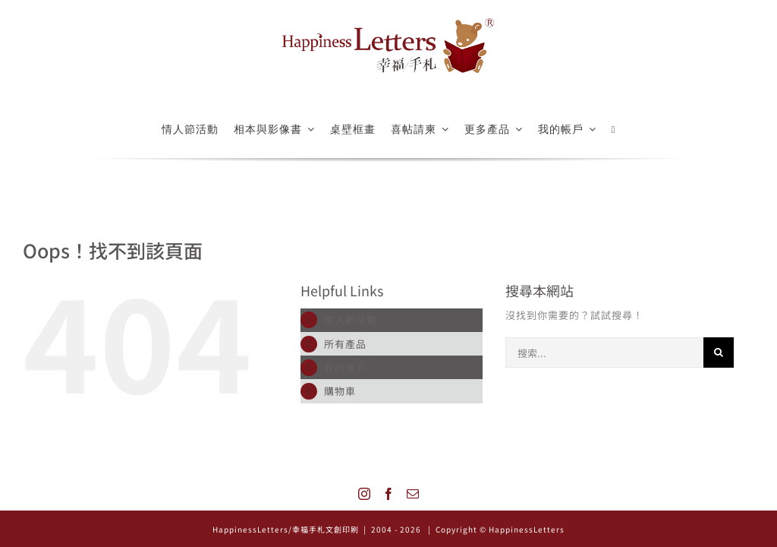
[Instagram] (364, 494)
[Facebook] (388, 494)
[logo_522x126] (388, 23)
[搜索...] (604, 352)
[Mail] (413, 494)
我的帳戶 (345, 367)
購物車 (340, 391)
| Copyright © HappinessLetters (495, 529)
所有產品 (345, 344)
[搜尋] (718, 352)
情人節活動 (350, 319)
